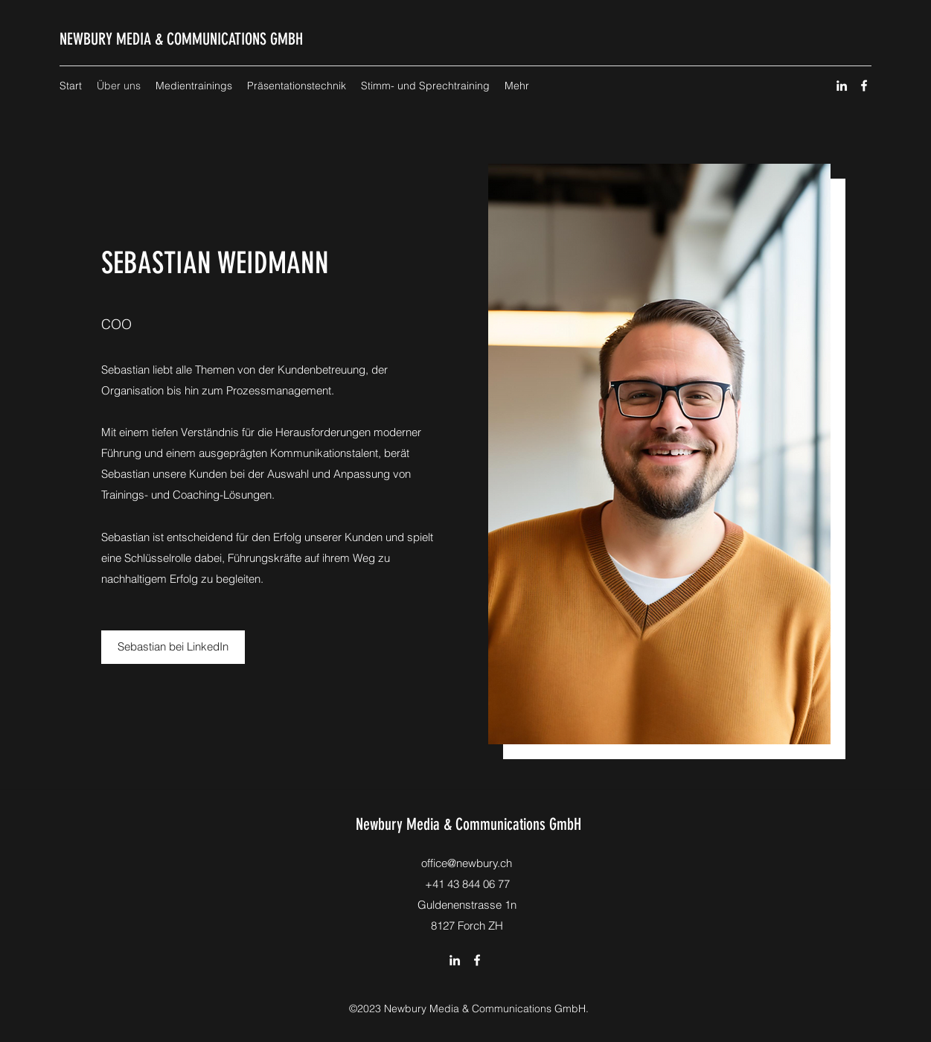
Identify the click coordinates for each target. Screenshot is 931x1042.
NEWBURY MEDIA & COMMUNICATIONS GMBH (181, 39)
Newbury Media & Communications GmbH (468, 824)
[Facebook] (864, 85)
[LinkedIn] (841, 85)
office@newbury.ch (466, 863)
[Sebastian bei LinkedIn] (173, 647)
